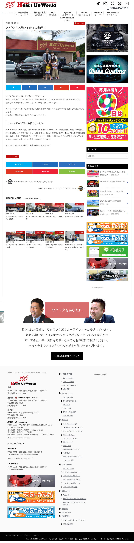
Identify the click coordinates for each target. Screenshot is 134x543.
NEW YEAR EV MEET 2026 (103, 205)
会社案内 (66, 407)
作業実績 (66, 455)
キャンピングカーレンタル (72, 433)
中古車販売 (22, 14)
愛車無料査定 (40, 14)
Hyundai (67, 14)
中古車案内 (65, 518)
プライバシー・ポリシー (32, 537)
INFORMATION (67, 20)
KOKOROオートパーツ (26, 400)
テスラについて (68, 471)
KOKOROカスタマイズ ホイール (74, 501)
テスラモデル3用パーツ (71, 474)
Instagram (21, 425)
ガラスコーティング (70, 441)
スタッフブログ (68, 384)
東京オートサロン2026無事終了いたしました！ (106, 214)
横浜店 (10, 425)
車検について (68, 444)
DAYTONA (11, 451)
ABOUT (84, 14)
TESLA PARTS (112, 14)
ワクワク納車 (13, 165)
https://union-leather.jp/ (22, 440)
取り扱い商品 (66, 515)
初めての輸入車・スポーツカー (74, 522)
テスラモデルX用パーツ (71, 482)
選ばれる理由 (68, 400)
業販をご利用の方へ (70, 388)
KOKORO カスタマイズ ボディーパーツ (74, 506)
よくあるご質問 (68, 463)
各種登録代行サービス (71, 452)
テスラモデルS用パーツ (71, 485)
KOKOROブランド (70, 403)
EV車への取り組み (69, 414)
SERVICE (98, 14)
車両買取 (65, 511)
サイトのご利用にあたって (14, 537)
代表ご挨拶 (67, 411)
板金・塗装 (67, 448)
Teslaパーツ (67, 497)
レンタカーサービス (70, 426)
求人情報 (66, 391)
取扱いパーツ (66, 493)
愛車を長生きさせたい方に (72, 459)
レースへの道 (68, 418)
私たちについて (67, 395)
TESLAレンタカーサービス (72, 430)
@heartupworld (97, 289)
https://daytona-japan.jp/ (22, 461)
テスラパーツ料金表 (70, 489)
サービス (65, 422)
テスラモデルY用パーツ (71, 478)
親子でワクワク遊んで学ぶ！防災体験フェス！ (106, 176)
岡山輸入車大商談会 (106, 185)
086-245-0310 (118, 9)
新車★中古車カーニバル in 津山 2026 (105, 195)
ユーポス (53, 14)
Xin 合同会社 (12, 466)
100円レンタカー (69, 437)
